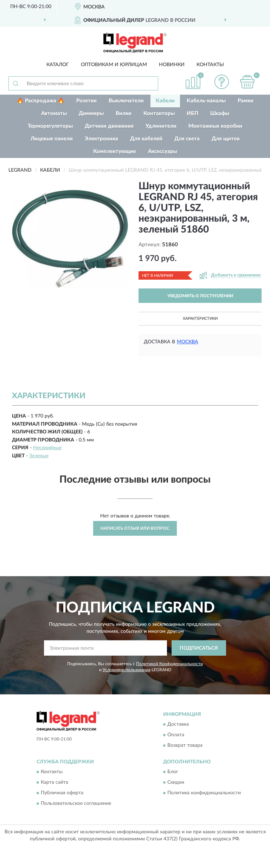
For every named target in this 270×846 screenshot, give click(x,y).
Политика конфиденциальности (204, 793)
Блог (172, 772)
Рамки (245, 100)
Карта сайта (54, 782)
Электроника (101, 138)
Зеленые (39, 455)
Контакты (210, 64)
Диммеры (91, 113)
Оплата (175, 734)
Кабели (165, 100)
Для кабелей (146, 138)
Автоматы (54, 113)
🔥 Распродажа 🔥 (40, 100)
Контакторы (159, 113)
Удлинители (161, 126)
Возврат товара (184, 745)
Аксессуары (162, 151)
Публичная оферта (62, 793)
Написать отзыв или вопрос (135, 528)
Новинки (172, 64)
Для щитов (226, 138)
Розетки (86, 100)
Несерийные (47, 447)
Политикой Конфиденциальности (169, 664)
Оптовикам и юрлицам (114, 64)
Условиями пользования (126, 670)
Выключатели (126, 100)
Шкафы (219, 113)
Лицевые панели (52, 138)
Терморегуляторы (50, 126)
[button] (222, 82)
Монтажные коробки (215, 126)
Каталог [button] (57, 64)
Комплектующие (114, 151)
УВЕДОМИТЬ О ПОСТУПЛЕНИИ (200, 296)
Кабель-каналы (206, 100)
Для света (187, 138)
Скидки (175, 782)
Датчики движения (109, 126)
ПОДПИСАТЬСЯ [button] (199, 648)
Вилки (123, 113)
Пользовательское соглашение (76, 803)
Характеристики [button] (200, 318)
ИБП (192, 113)
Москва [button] (187, 341)
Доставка (178, 724)
